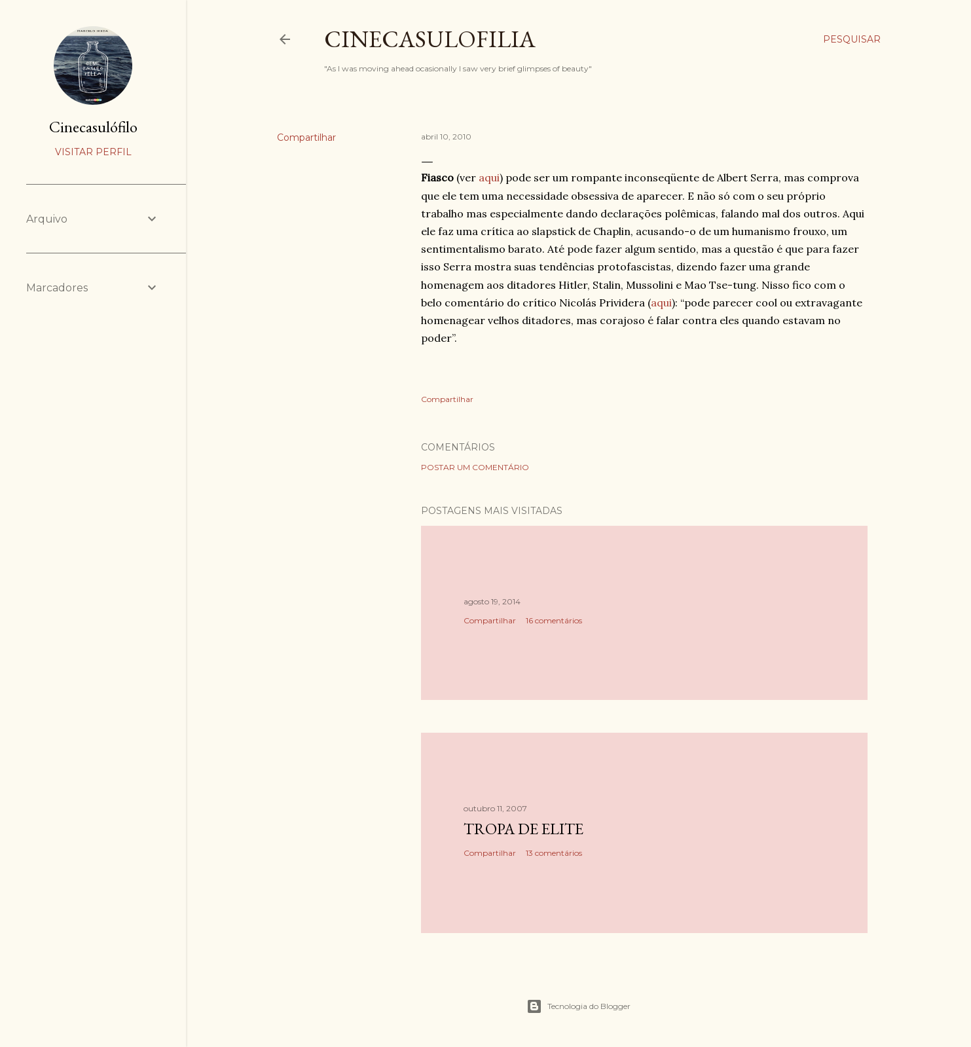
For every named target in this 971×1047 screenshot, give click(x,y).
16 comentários (554, 620)
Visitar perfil (93, 152)
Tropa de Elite (523, 828)
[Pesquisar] (852, 39)
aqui (489, 177)
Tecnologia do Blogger (578, 1006)
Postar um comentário (475, 467)
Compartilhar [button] (306, 137)
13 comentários (554, 853)
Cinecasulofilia (430, 39)
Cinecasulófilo (93, 127)
